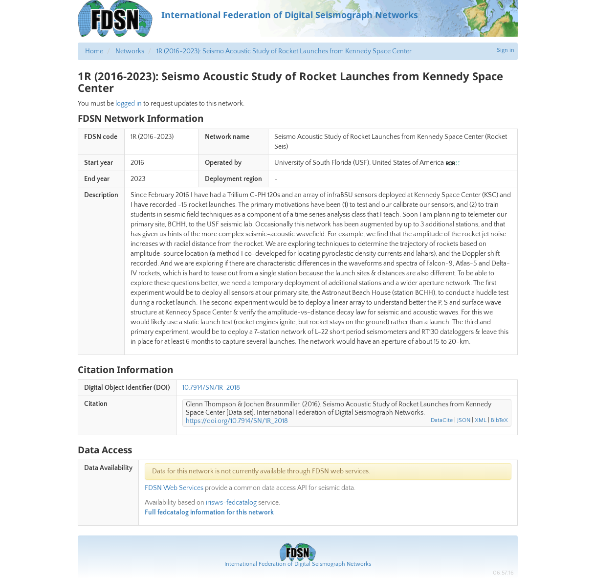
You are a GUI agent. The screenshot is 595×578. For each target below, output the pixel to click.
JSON (463, 420)
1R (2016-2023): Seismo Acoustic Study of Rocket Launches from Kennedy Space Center (284, 51)
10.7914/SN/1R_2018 (211, 388)
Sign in (505, 50)
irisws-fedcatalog (231, 503)
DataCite (442, 420)
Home (94, 51)
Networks (129, 51)
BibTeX (499, 420)
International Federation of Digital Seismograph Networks (297, 564)
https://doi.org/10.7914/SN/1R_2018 (237, 421)
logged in (128, 104)
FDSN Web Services (174, 488)
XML (480, 420)
